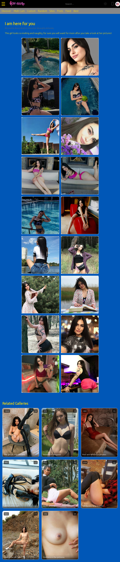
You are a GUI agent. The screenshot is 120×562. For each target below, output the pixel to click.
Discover (6, 11)
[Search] (98, 4)
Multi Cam (19, 11)
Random (42, 11)
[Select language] (117, 4)
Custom (31, 11)
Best (76, 11)
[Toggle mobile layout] (112, 4)
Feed (68, 11)
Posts (60, 11)
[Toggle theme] (105, 4)
